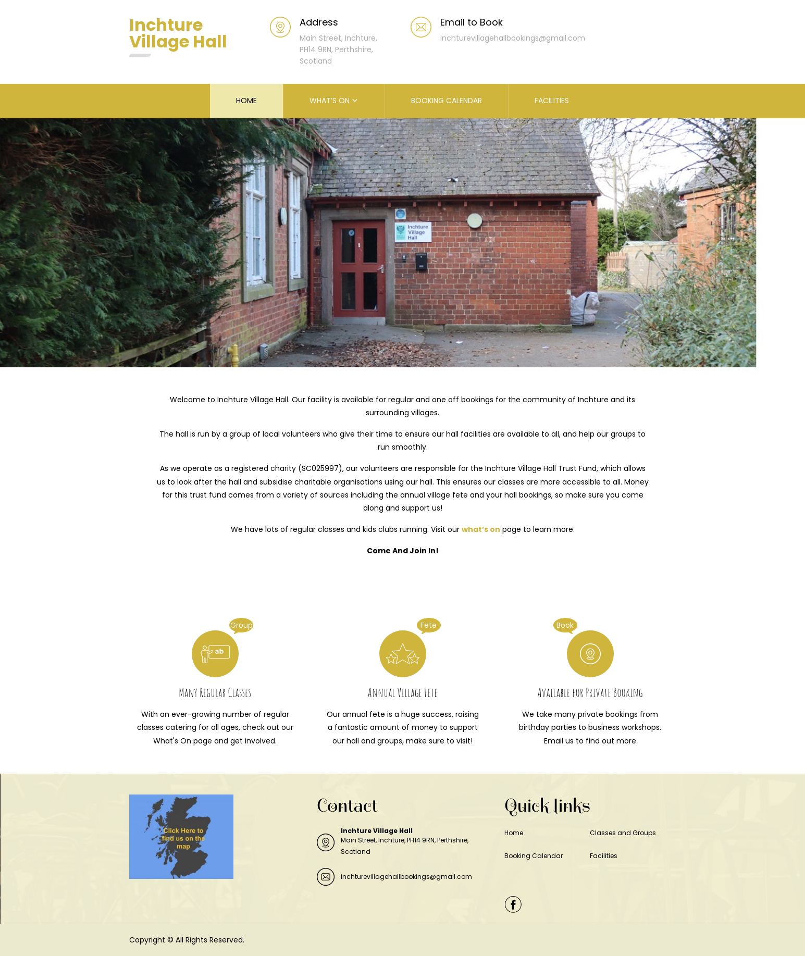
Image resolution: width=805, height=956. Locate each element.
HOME (246, 100)
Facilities (603, 855)
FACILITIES (552, 100)
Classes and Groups (623, 832)
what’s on (481, 529)
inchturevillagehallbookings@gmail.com (406, 876)
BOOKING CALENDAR (446, 100)
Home (513, 832)
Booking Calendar (533, 855)
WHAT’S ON (329, 100)
